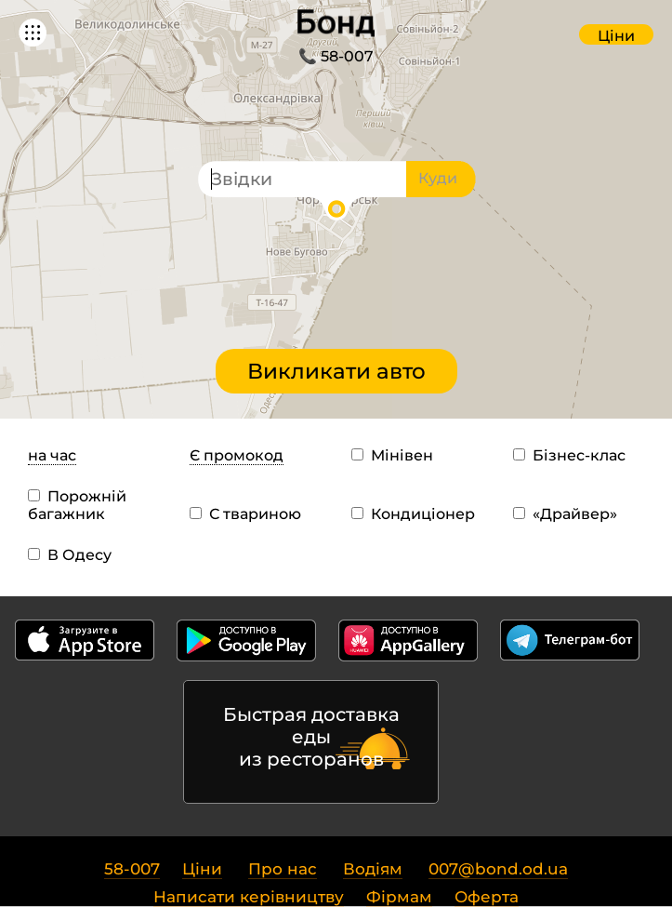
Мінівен (392, 455)
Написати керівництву (248, 896)
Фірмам (399, 896)
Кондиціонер (413, 514)
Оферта (487, 896)
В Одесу (70, 555)
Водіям (372, 869)
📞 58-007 (336, 56)
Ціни (616, 36)
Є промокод (236, 455)
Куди (437, 178)
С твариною (245, 514)
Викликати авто (336, 371)
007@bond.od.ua (498, 869)
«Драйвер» (565, 514)
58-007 (132, 869)
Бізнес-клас (569, 455)
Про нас (282, 869)
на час (52, 455)
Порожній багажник (77, 505)
